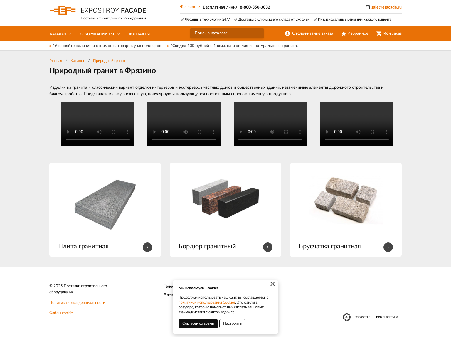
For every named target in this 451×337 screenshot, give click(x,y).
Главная (55, 61)
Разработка (362, 317)
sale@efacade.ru (386, 7)
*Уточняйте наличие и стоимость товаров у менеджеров (107, 46)
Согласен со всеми (198, 324)
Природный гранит (109, 61)
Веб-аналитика (387, 317)
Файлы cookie (61, 313)
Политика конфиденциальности (77, 303)
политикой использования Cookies (207, 302)
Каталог (77, 61)
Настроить (232, 324)
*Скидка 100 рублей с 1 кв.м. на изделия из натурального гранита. (234, 46)
